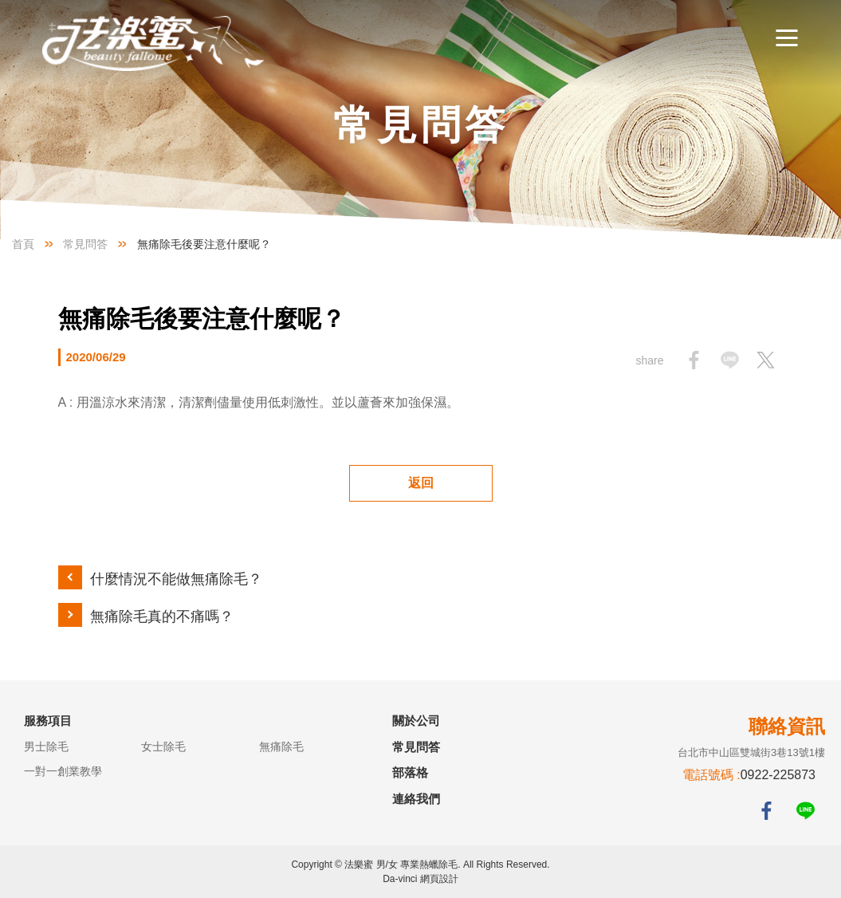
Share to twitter (766, 360)
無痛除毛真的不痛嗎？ (162, 616)
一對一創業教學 (63, 771)
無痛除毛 (281, 746)
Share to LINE (730, 360)
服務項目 (48, 720)
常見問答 (85, 244)
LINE (805, 811)
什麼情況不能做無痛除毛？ (176, 579)
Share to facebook (694, 360)
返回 (421, 483)
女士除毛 (163, 746)
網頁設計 (439, 878)
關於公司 (416, 720)
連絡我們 (416, 798)
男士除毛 (46, 746)
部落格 (410, 772)
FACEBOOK (766, 811)
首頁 (23, 244)
